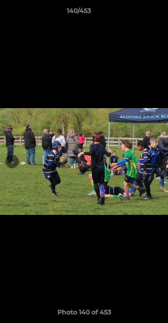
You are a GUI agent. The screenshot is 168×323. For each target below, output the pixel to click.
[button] (135, 13)
